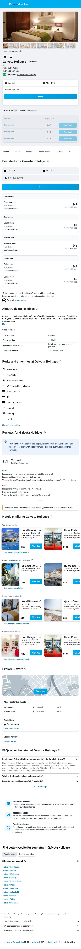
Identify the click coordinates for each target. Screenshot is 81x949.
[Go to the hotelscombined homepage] (19, 4)
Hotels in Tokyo (9, 899)
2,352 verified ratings (26, 74)
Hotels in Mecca (9, 870)
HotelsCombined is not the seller (42, 921)
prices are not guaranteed (57, 914)
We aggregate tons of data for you (42, 925)
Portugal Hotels (18, 942)
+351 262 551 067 (11, 71)
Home (8, 942)
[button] (4, 4)
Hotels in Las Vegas (11, 867)
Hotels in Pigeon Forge (12, 881)
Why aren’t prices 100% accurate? (42, 930)
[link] (16, 552)
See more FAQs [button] (40, 787)
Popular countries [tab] (26, 854)
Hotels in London (9, 896)
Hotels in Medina (9, 885)
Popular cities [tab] (9, 854)
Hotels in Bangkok (10, 903)
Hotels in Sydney (9, 878)
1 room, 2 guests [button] (12, 89)
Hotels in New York (10, 888)
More (4, 324)
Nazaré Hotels (52, 942)
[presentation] (20, 51)
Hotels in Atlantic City (11, 892)
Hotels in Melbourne (11, 874)
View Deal (36, 546)
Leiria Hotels (36, 942)
